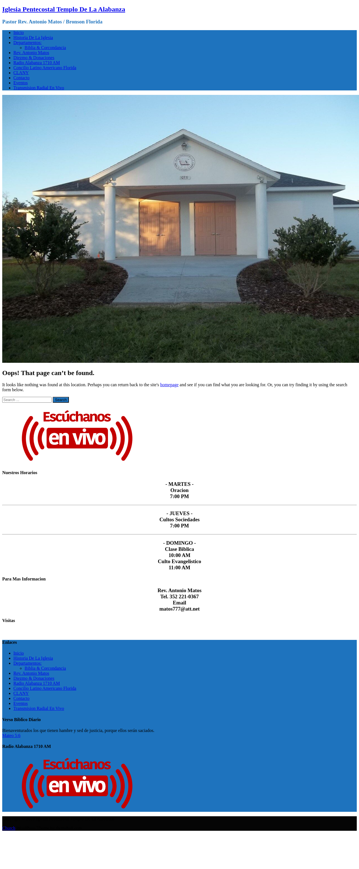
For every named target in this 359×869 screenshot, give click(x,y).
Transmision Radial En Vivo (38, 87)
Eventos (20, 82)
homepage (169, 384)
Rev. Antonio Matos (31, 52)
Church (8, 828)
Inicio (18, 32)
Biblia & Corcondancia (45, 47)
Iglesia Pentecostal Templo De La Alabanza (63, 9)
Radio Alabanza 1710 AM (36, 62)
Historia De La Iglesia (33, 37)
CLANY (21, 72)
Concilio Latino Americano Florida (44, 67)
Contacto (21, 77)
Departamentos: (27, 42)
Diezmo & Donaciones (33, 57)
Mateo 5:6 (11, 735)
